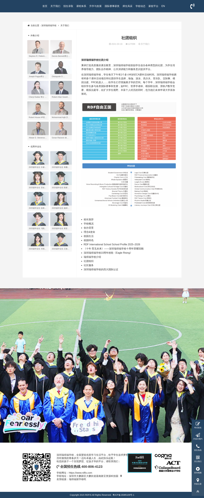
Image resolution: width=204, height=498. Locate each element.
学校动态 (140, 6)
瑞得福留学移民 (77, 479)
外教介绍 (33, 35)
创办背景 (89, 227)
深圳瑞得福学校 (48, 25)
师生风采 (127, 6)
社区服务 (89, 265)
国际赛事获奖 (112, 6)
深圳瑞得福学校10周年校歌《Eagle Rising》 (108, 252)
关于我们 (55, 6)
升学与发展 (95, 6)
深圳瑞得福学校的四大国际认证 (101, 269)
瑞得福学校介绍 (92, 257)
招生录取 (68, 6)
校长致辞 (89, 219)
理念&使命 (89, 232)
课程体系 (81, 6)
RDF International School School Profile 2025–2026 (112, 244)
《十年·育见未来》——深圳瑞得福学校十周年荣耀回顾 (114, 248)
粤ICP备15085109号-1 (123, 495)
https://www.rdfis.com (80, 472)
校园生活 (89, 236)
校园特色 (89, 240)
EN (163, 6)
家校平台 (153, 6)
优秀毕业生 (34, 146)
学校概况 (89, 223)
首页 (44, 6)
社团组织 (89, 261)
